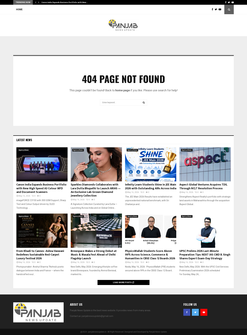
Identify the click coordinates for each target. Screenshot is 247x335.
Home (19, 9)
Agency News (24, 150)
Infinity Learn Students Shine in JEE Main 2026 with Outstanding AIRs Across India (150, 186)
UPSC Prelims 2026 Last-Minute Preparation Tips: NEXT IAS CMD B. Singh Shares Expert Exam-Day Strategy (204, 255)
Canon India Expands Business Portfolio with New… (64, 2)
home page (122, 90)
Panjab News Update (158, 332)
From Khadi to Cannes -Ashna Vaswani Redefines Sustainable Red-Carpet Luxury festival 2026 (40, 255)
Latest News (24, 140)
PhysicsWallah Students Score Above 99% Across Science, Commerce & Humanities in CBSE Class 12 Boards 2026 (150, 255)
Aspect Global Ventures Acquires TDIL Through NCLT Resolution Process (203, 186)
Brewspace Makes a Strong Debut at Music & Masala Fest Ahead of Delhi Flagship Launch (94, 255)
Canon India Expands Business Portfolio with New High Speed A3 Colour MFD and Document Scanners (41, 188)
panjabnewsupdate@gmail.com (97, 316)
